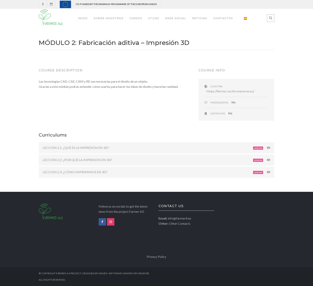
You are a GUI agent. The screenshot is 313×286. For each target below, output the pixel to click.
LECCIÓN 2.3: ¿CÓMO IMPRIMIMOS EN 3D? (75, 172)
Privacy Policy (156, 256)
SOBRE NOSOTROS (109, 18)
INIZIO (83, 18)
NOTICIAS (199, 18)
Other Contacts (179, 223)
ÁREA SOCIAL (175, 18)
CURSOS (136, 18)
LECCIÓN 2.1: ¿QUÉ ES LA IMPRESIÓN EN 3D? (76, 147)
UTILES (153, 18)
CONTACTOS (223, 18)
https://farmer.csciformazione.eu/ (230, 91)
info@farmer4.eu (179, 218)
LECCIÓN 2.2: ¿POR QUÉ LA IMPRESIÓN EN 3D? (77, 160)
